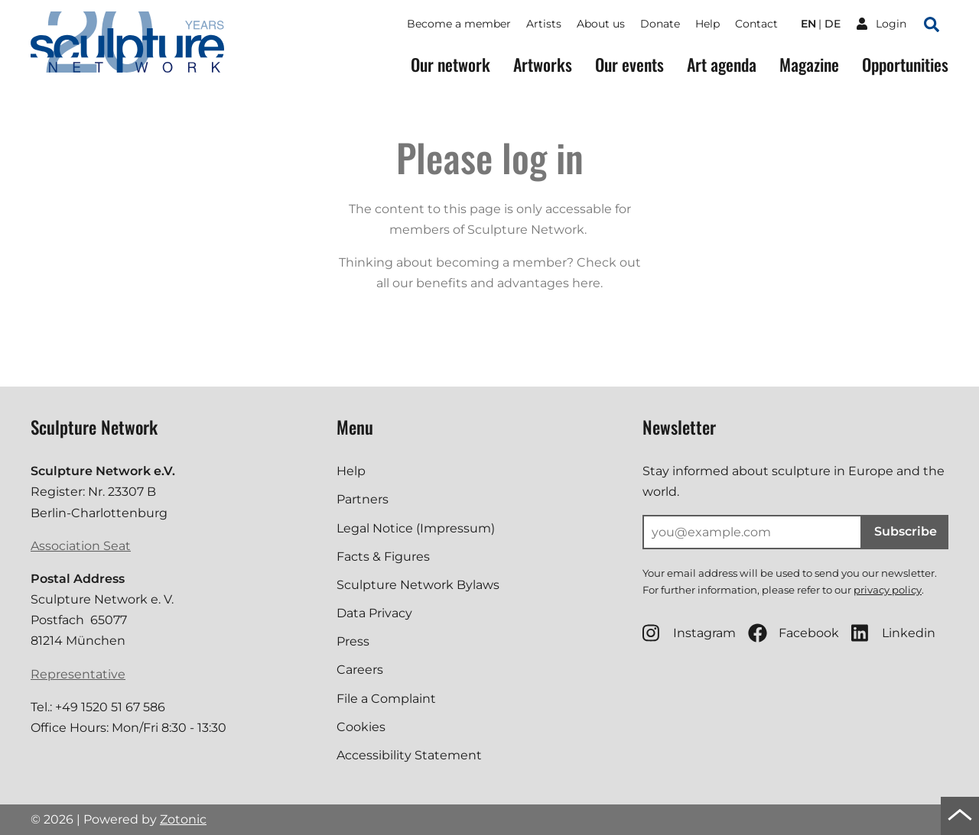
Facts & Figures (383, 556)
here (586, 283)
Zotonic (183, 819)
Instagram (689, 632)
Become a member (459, 24)
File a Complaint (386, 698)
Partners (363, 499)
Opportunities (905, 64)
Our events (629, 64)
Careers (360, 669)
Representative (78, 674)
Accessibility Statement (409, 755)
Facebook (793, 632)
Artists (543, 24)
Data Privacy (374, 613)
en (808, 24)
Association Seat (81, 546)
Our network (450, 64)
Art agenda (721, 64)
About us (601, 24)
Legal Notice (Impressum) (416, 528)
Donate (660, 24)
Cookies (361, 727)
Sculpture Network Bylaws (418, 585)
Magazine (809, 64)
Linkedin (893, 632)
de (833, 24)
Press (353, 641)
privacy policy (888, 590)
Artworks (542, 64)
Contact (756, 24)
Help (707, 24)
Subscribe (905, 531)
